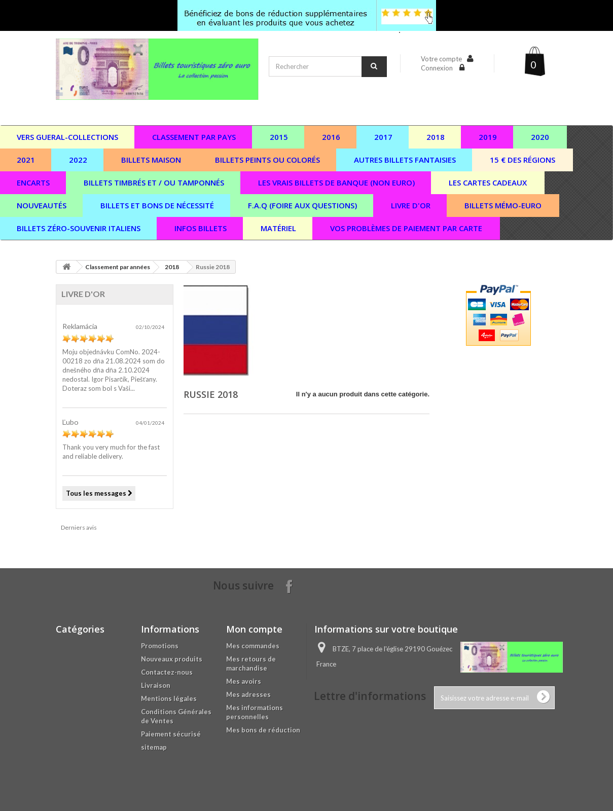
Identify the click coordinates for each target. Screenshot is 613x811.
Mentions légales (169, 698)
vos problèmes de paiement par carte (406, 228)
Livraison (155, 685)
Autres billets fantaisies (405, 160)
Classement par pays (194, 137)
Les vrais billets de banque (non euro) (336, 182)
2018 (435, 137)
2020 (540, 137)
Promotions (159, 646)
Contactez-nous (167, 672)
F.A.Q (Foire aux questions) (302, 205)
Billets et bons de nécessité (157, 205)
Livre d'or (410, 205)
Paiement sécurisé (171, 734)
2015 (279, 137)
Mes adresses (248, 694)
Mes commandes (252, 646)
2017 (383, 137)
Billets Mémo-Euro (503, 205)
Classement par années (117, 267)
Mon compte (254, 629)
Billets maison (151, 160)
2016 (331, 137)
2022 (78, 160)
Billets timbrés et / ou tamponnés (154, 182)
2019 (488, 137)
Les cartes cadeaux (488, 182)
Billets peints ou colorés (267, 160)
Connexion (437, 68)
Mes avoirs (243, 681)
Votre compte (441, 59)
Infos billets (200, 228)
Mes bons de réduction (263, 730)
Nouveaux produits (171, 659)
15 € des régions (522, 160)
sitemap (154, 747)
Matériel (278, 228)
